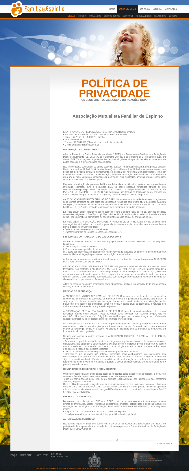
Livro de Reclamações (59, 455)
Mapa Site (26, 455)
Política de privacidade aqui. (142, 468)
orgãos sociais (112, 16)
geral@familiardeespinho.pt (151, 460)
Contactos (171, 9)
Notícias (172, 16)
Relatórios (160, 16)
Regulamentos (144, 16)
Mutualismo (95, 16)
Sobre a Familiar (127, 9)
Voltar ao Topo (163, 443)
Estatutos (128, 16)
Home (112, 9)
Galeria (157, 9)
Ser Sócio (145, 9)
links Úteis (41, 455)
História (82, 16)
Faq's (13, 455)
